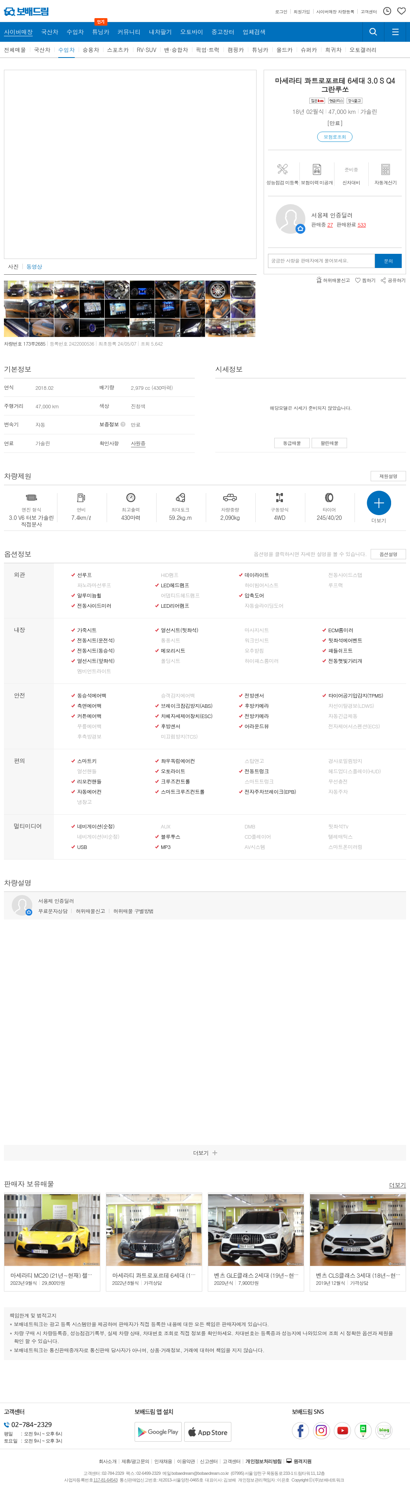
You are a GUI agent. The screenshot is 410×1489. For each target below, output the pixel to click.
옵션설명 (388, 554)
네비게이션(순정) (96, 826)
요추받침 (254, 650)
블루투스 (170, 836)
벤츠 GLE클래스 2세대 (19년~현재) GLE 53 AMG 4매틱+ (283, 1275)
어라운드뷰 (257, 726)
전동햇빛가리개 (345, 661)
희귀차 (333, 49)
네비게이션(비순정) (98, 836)
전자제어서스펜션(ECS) (354, 726)
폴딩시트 (170, 661)
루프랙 (335, 585)
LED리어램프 (175, 606)
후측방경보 (89, 736)
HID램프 (170, 575)
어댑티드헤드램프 (180, 595)
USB (82, 847)
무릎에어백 (89, 726)
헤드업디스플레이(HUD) (354, 771)
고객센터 (232, 1461)
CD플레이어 (258, 836)
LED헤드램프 (175, 585)
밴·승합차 (176, 49)
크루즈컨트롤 (175, 781)
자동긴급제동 (342, 716)
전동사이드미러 (94, 606)
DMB (250, 826)
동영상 (34, 266)
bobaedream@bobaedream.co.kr (200, 1473)
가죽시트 (86, 630)
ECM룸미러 (340, 630)
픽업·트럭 (208, 49)
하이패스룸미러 (262, 661)
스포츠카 (118, 49)
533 (362, 224)
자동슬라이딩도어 (264, 606)
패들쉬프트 (340, 650)
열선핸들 (86, 771)
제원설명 (388, 476)
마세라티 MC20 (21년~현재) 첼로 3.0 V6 (60, 1275)
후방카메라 (257, 706)
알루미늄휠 (89, 595)
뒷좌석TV (338, 826)
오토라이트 (173, 771)
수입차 (66, 49)
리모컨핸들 (89, 781)
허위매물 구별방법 (133, 911)
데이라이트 (257, 575)
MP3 (166, 847)
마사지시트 (257, 630)
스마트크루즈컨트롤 (183, 792)
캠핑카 (235, 49)
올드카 (284, 49)
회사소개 (108, 1461)
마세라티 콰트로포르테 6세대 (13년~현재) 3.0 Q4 (173, 1275)
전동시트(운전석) (96, 640)
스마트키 (86, 761)
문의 (388, 260)
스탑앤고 (254, 761)
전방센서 (254, 695)
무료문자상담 (52, 911)
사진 (13, 266)
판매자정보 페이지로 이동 (300, 229)
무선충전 (337, 781)
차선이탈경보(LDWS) (351, 706)
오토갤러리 (363, 49)
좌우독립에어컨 (178, 761)
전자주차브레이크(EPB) (270, 792)
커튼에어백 (89, 716)
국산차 (42, 49)
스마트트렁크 (259, 781)
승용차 (91, 49)
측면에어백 (89, 706)
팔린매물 (329, 442)
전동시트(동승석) (96, 650)
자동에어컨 (89, 792)
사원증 (138, 443)
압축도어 (254, 595)
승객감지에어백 (178, 695)
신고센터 (209, 1461)
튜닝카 (260, 49)
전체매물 (15, 49)
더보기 (397, 1184)
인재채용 (163, 1461)
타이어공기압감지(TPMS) (355, 695)
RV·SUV (147, 49)
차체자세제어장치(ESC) (186, 716)
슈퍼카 (309, 49)
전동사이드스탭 (345, 575)
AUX (165, 826)
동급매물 (292, 442)
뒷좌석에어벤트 (345, 640)
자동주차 (337, 792)
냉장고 (84, 802)
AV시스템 (255, 847)
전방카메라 (257, 716)
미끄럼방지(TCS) (179, 736)
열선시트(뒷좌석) (179, 630)
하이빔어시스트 (262, 585)
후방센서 (170, 726)
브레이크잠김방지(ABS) (186, 706)
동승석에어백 (91, 695)
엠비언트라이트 (94, 671)
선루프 (84, 575)
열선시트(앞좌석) (96, 661)
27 (330, 224)
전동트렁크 (257, 771)
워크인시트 (257, 640)
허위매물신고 (90, 911)
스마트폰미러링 (345, 847)
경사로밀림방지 (345, 761)
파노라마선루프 (94, 585)
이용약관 (186, 1461)
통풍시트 (170, 640)
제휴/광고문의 (136, 1461)
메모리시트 (173, 650)
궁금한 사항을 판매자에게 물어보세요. (310, 260)
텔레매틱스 (340, 836)
